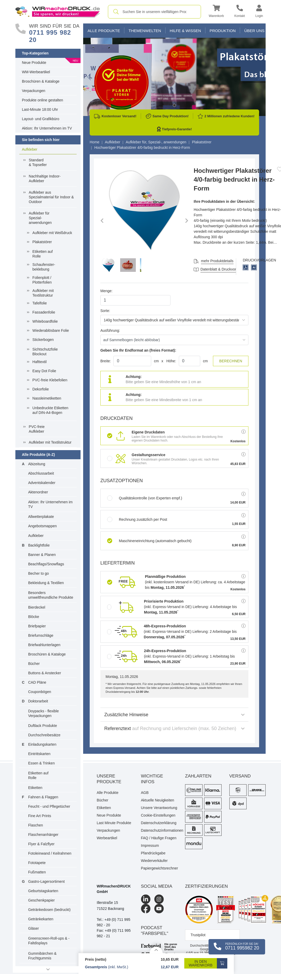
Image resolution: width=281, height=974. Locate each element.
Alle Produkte (104, 30)
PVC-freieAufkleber (37, 429)
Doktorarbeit (38, 701)
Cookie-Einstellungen (158, 815)
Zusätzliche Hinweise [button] (174, 714)
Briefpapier (37, 626)
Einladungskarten (42, 744)
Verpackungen (33, 91)
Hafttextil (39, 362)
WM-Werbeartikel (36, 72)
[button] (216, 12)
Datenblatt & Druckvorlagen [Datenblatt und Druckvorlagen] (222, 269)
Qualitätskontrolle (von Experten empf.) (144, 498)
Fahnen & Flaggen (43, 797)
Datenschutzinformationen (159, 830)
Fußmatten (37, 872)
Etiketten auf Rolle (42, 253)
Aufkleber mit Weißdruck (52, 233)
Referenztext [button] (174, 728)
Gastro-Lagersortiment (46, 881)
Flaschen (35, 825)
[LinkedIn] (145, 899)
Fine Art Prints (39, 816)
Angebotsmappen (42, 526)
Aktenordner (38, 492)
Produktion (223, 30)
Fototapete (37, 863)
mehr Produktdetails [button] (217, 261)
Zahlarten (198, 776)
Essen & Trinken (41, 763)
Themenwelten (145, 30)
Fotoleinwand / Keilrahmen (49, 853)
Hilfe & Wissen (185, 30)
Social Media (156, 886)
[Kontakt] (239, 12)
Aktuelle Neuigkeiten (157, 800)
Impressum (150, 845)
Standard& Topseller (38, 162)
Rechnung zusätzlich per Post (137, 519)
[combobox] (154, 11)
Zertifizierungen (206, 886)
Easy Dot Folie (44, 371)
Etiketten (35, 787)
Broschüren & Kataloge (40, 81)
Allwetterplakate (41, 516)
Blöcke (33, 616)
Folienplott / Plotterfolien (42, 279)
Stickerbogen (43, 340)
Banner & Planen (42, 554)
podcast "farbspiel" (154, 930)
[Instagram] (159, 899)
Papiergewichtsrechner (159, 868)
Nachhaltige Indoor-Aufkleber (44, 178)
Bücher (34, 663)
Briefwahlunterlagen (44, 645)
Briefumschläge (40, 635)
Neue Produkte (34, 62)
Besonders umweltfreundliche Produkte (50, 595)
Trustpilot (198, 935)
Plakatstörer (42, 242)
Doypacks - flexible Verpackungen (43, 713)
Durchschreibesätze (44, 735)
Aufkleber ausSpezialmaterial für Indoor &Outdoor (51, 197)
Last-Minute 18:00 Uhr (40, 109)
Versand (240, 776)
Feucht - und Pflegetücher (49, 806)
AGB (145, 793)
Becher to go (38, 573)
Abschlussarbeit (41, 473)
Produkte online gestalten (42, 100)
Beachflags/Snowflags (46, 564)
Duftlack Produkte (42, 725)
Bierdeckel (36, 607)
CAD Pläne (37, 682)
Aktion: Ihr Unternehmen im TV (47, 128)
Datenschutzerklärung (158, 823)
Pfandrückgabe (153, 853)
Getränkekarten (40, 919)
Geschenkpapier (41, 900)
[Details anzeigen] (156, 950)
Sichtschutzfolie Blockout (45, 351)
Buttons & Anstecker (44, 673)
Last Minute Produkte (114, 823)
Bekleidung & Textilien (46, 583)
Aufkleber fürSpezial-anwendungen (40, 218)
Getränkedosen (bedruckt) (49, 909)
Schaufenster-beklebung (43, 266)
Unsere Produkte (109, 779)
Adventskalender (41, 483)
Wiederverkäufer (154, 861)
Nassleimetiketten (46, 398)
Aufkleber (29, 149)
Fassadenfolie (43, 312)
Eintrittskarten (39, 754)
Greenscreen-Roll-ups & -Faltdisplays (49, 940)
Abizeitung (36, 464)
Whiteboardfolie (45, 321)
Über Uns (254, 30)
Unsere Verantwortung (159, 808)
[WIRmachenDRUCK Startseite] (57, 11)
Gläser (33, 928)
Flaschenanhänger (43, 834)
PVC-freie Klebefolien (49, 380)
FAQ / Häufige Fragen (158, 838)
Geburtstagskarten (43, 891)
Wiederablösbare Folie (50, 330)
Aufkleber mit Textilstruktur (43, 293)
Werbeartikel (107, 838)
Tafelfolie (39, 303)
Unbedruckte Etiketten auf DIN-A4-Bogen (50, 410)
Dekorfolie (40, 389)
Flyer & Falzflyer (41, 844)
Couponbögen (39, 692)
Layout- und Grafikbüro (40, 119)
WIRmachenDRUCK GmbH (114, 889)
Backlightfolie (39, 545)
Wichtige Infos (152, 779)
